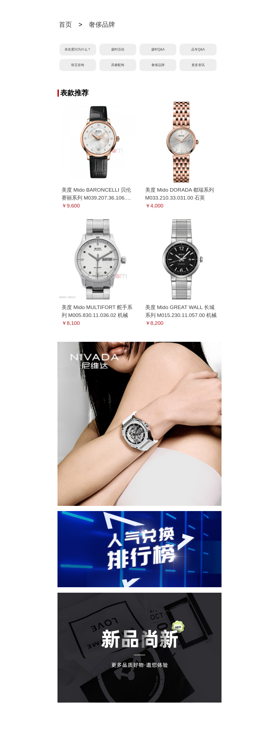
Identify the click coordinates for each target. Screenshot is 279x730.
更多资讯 (198, 65)
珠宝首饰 (77, 65)
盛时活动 (117, 49)
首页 (65, 24)
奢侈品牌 (102, 24)
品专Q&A (198, 49)
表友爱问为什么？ (78, 49)
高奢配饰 (117, 65)
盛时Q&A (158, 49)
